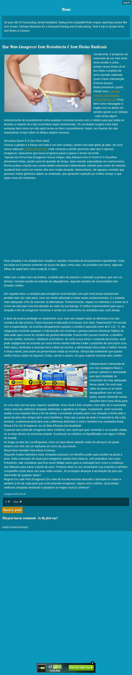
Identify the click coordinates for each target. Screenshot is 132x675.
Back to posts (12, 510)
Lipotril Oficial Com (104, 99)
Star (17, 501)
